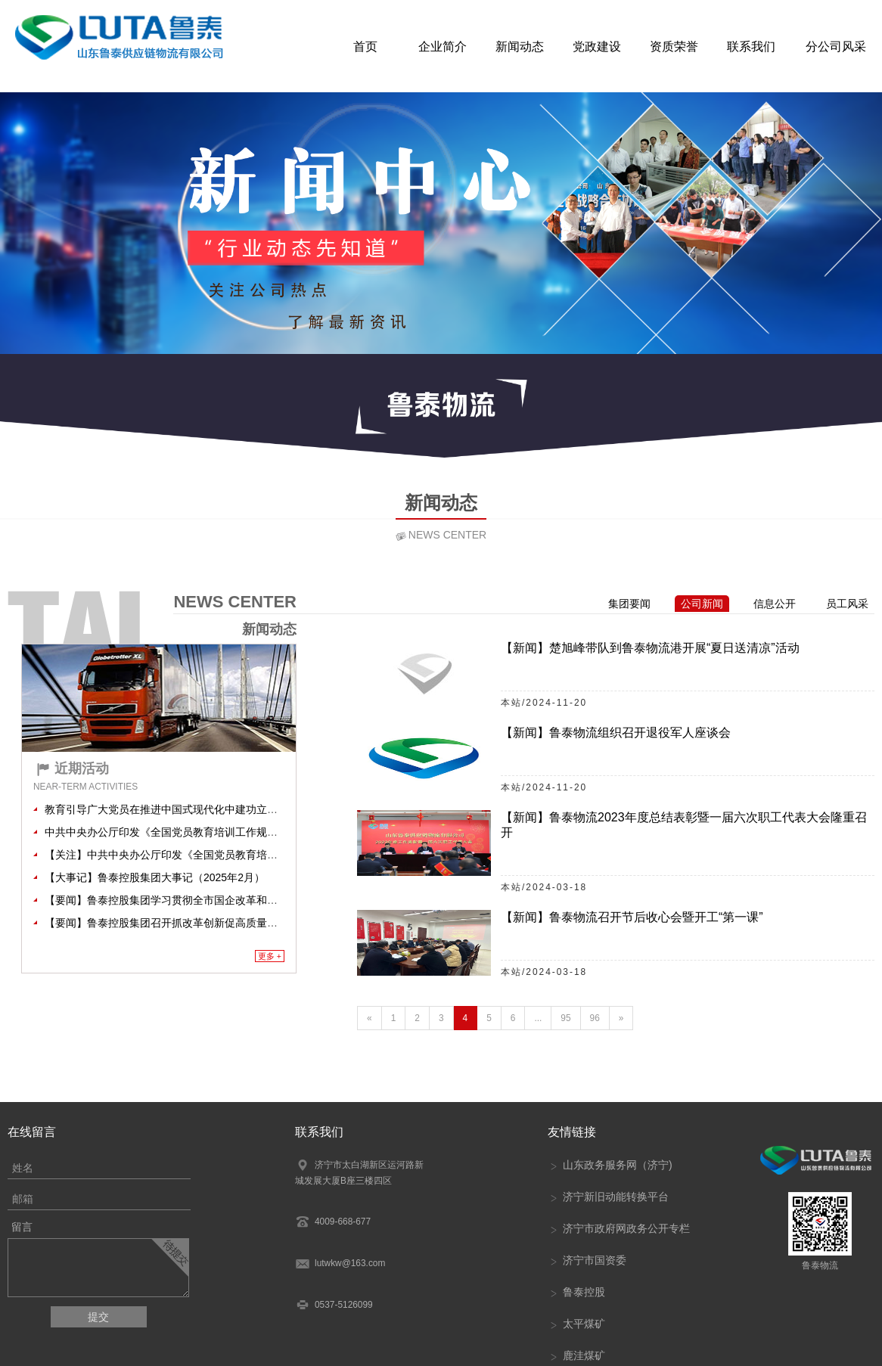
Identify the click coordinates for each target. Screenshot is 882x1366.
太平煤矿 (576, 1324)
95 (565, 1018)
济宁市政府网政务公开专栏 (619, 1228)
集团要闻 (629, 604)
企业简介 (442, 45)
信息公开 (774, 604)
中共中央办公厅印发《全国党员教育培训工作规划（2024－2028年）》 (211, 832)
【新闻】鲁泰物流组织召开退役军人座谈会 (616, 732)
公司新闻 (702, 604)
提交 (98, 1317)
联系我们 (751, 45)
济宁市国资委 (587, 1260)
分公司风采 (835, 45)
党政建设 (596, 45)
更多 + (269, 956)
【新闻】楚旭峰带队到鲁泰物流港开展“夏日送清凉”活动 (650, 647)
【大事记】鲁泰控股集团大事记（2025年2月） (155, 877)
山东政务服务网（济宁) (610, 1165)
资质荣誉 (674, 45)
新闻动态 (519, 45)
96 (595, 1018)
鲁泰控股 (576, 1292)
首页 (365, 45)
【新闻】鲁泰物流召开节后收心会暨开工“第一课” (632, 917)
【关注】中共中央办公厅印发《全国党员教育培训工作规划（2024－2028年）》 (232, 855)
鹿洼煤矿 (576, 1355)
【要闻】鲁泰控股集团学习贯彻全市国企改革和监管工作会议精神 (198, 900)
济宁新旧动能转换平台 (608, 1197)
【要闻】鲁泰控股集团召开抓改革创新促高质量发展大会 (177, 923)
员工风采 (847, 604)
